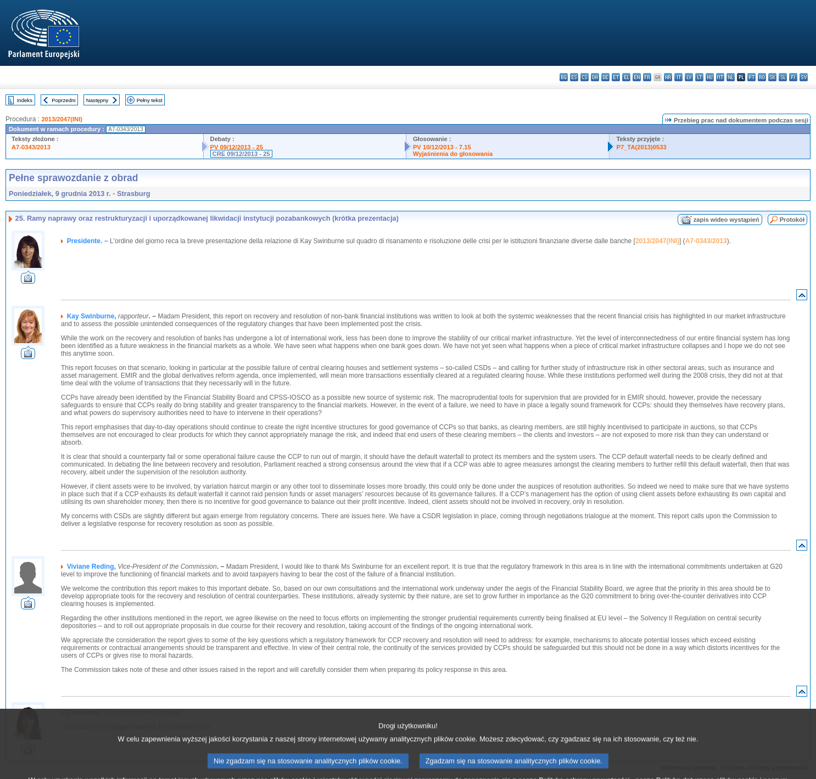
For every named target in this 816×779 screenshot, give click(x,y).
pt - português (751, 77)
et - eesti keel (616, 77)
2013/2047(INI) (61, 119)
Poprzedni (63, 100)
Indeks (24, 100)
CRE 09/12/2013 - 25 (241, 153)
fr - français (647, 77)
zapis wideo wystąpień (726, 219)
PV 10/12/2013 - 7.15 (442, 147)
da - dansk (595, 77)
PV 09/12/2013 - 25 (236, 147)
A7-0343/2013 (31, 147)
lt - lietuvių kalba (699, 77)
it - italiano (678, 77)
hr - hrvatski (668, 77)
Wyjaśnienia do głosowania (453, 153)
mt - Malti (720, 77)
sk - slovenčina (772, 77)
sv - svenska (804, 77)
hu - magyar (710, 77)
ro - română (762, 77)
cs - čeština (584, 77)
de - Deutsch (605, 77)
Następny (97, 100)
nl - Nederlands (730, 77)
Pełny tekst (150, 100)
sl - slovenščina (783, 77)
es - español (574, 77)
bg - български (564, 77)
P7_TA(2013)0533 (641, 147)
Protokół (792, 219)
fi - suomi (793, 77)
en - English (637, 77)
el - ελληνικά (626, 77)
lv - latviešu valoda (689, 77)
